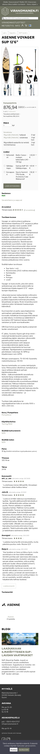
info (17, 25)
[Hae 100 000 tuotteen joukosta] (20, 18)
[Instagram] (8, 740)
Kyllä (3, 433)
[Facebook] (4, 740)
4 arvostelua (29, 210)
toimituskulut (12, 111)
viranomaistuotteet (13, 22)
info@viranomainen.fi (10, 724)
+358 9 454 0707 (13, 721)
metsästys (8, 25)
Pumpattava (6, 415)
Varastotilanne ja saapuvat (12, 200)
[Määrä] (7, 125)
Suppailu (12, 33)
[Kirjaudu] (22, 25)
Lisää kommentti (8, 586)
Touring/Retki (7, 424)
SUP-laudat (23, 33)
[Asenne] (11, 609)
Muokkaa (14, 750)
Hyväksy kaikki (24, 750)
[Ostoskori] (26, 25)
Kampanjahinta (10, 103)
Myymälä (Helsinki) (11, 135)
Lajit (5, 33)
